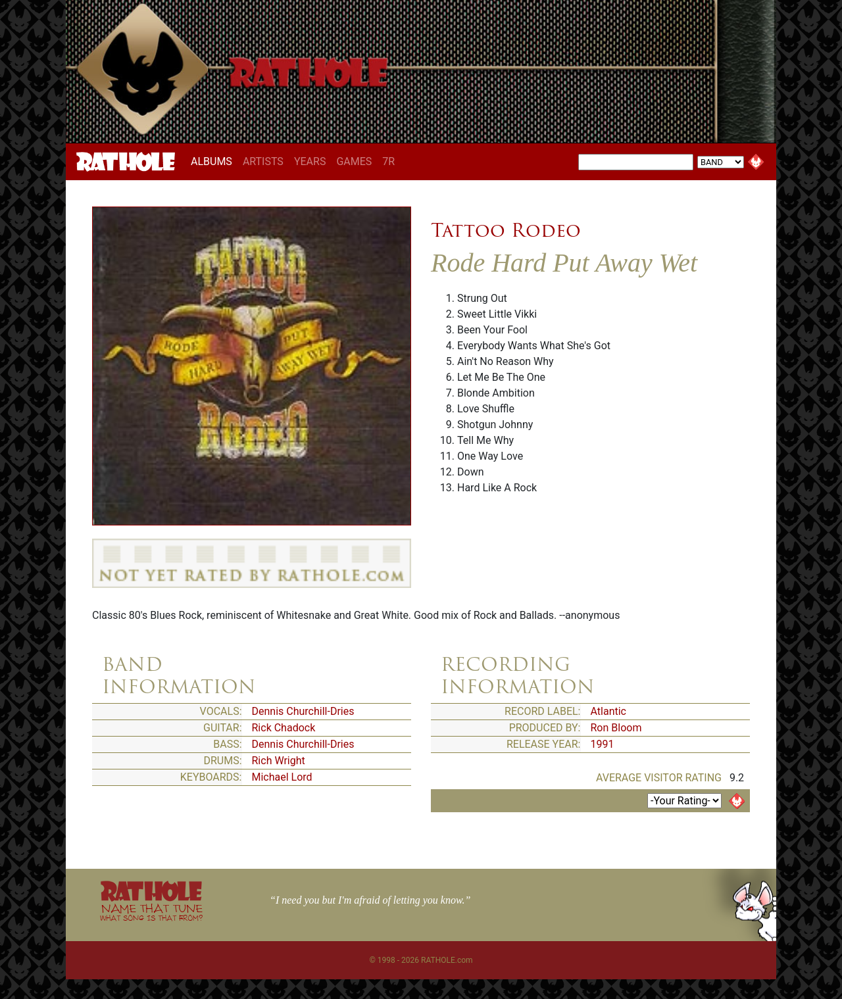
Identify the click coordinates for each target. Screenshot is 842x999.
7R (388, 161)
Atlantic (608, 711)
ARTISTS (263, 161)
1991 (602, 744)
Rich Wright (278, 760)
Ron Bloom (616, 727)
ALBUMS (214, 161)
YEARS (310, 161)
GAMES (354, 161)
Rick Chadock (284, 727)
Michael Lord (282, 777)
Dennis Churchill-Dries (303, 711)
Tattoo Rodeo (506, 230)
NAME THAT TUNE (151, 911)
